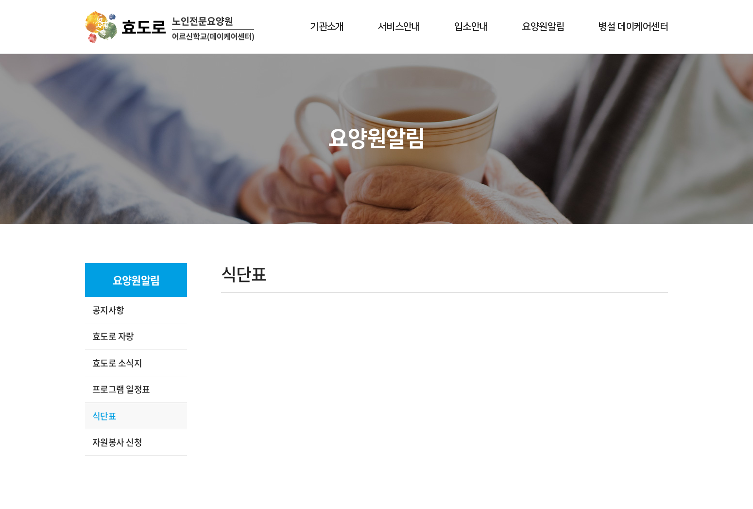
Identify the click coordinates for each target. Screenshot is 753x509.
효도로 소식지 (117, 362)
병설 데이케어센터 (633, 26)
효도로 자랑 (113, 336)
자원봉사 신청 (117, 442)
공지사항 (108, 309)
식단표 (104, 415)
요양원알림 (543, 26)
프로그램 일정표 (121, 389)
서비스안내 (399, 26)
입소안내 (471, 26)
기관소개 (327, 26)
